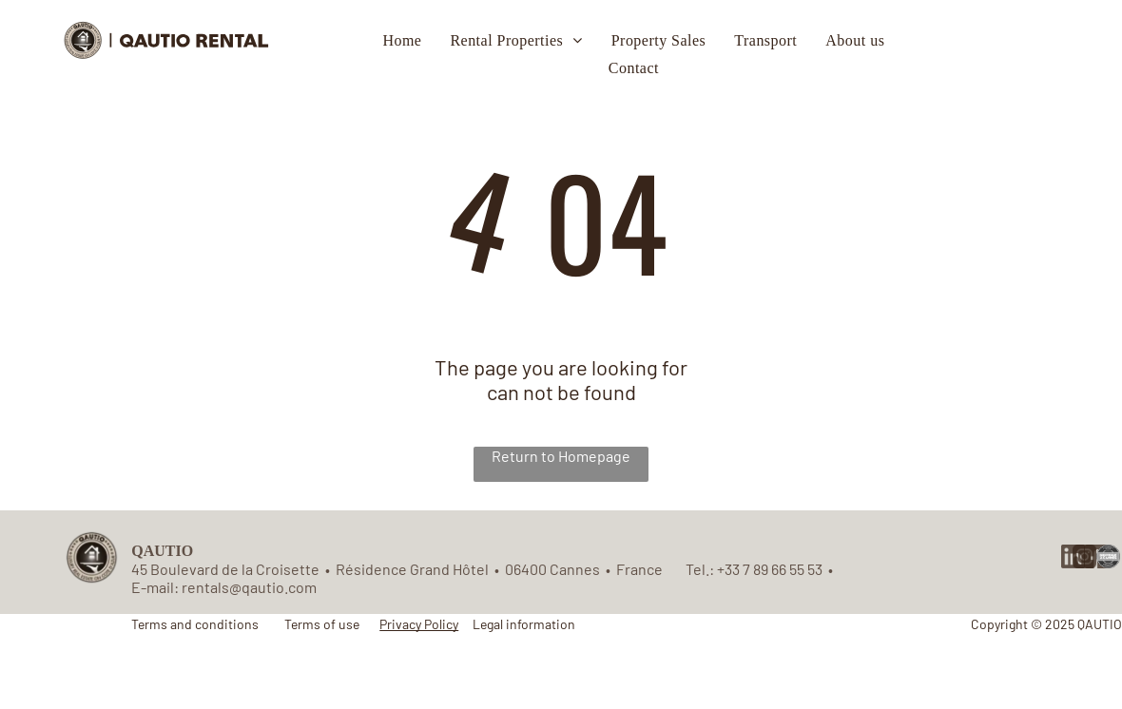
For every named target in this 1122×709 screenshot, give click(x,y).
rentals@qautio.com (249, 587)
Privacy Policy (418, 624)
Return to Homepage (561, 456)
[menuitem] (401, 41)
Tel (696, 569)
